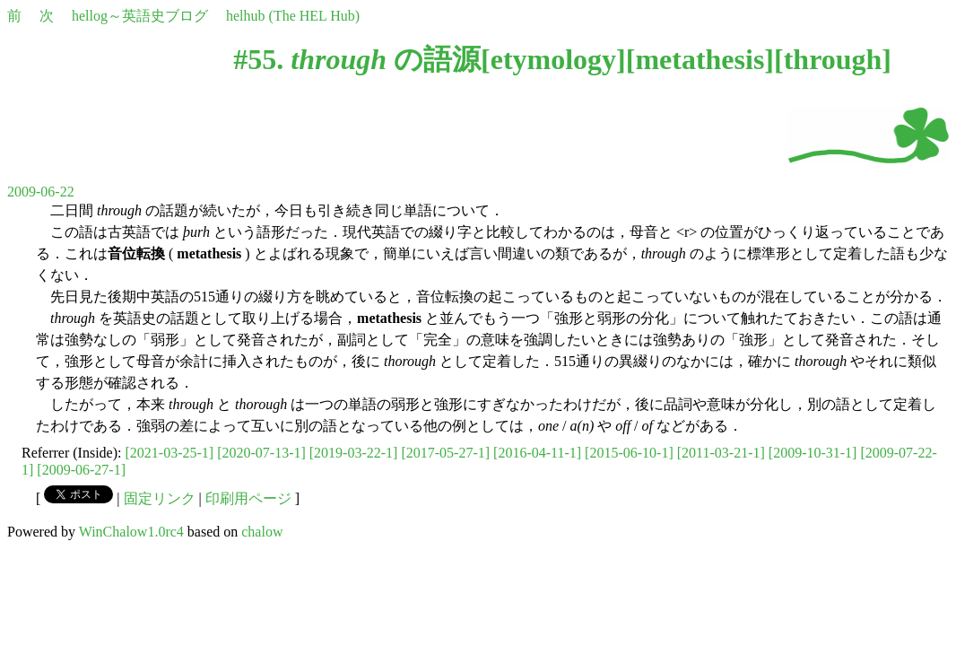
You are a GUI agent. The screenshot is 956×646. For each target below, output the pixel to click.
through (833, 59)
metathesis (699, 59)
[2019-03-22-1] (353, 452)
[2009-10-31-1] (813, 452)
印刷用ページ (248, 498)
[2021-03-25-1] (170, 452)
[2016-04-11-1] (537, 452)
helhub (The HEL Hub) (293, 15)
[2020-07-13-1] (261, 452)
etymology (553, 59)
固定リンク (160, 498)
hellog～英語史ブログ (140, 15)
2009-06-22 (40, 191)
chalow (261, 531)
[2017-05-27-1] (445, 452)
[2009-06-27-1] (81, 469)
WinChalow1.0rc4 (131, 531)
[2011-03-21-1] (721, 452)
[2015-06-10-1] (629, 452)
